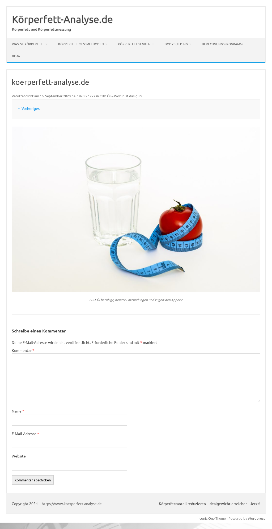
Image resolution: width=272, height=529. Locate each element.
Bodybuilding (176, 44)
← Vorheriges (28, 108)
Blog (16, 55)
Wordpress (256, 518)
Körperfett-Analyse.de (62, 19)
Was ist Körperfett (28, 44)
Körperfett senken (134, 44)
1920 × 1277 (86, 96)
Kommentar (23, 350)
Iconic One (206, 518)
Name (18, 411)
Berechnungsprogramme (223, 44)
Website (19, 455)
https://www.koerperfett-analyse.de (72, 503)
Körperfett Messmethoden (81, 44)
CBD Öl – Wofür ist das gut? (121, 96)
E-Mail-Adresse (25, 433)
